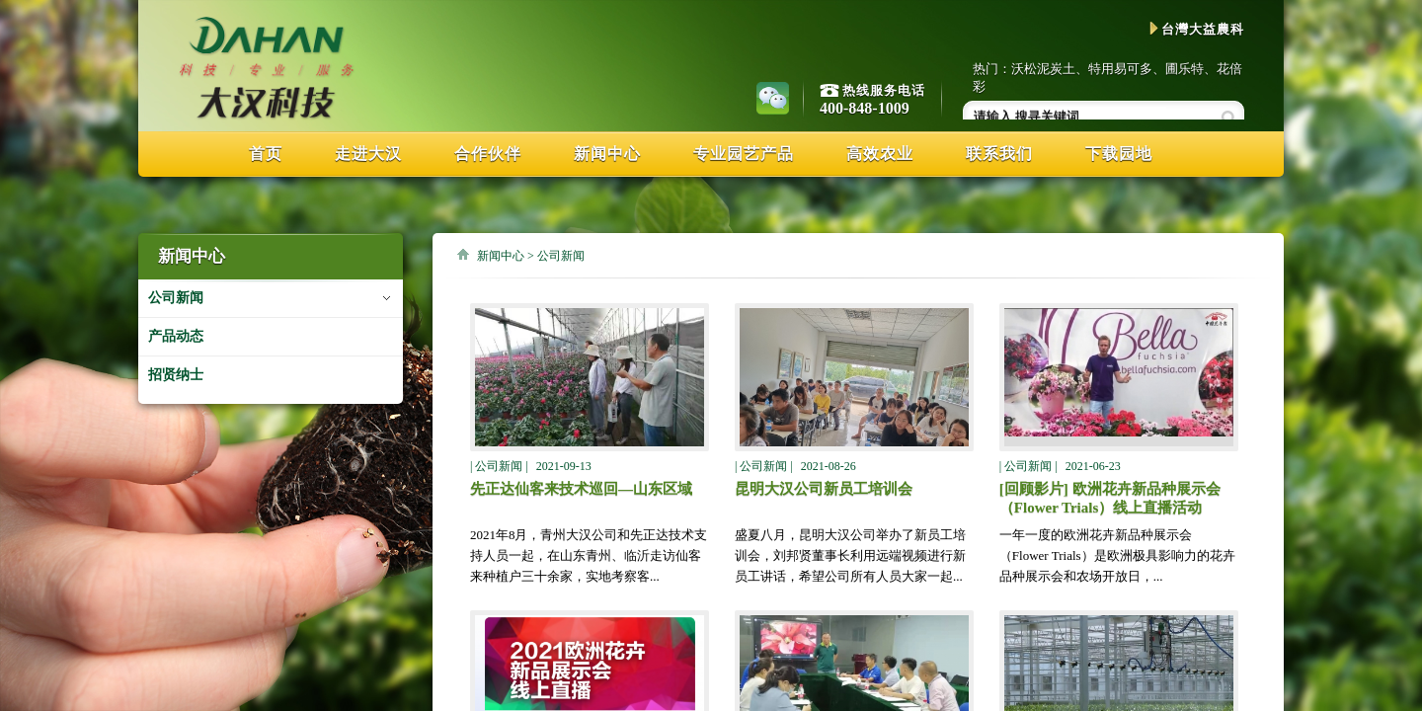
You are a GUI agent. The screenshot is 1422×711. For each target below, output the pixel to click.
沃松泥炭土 (1043, 68)
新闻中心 (607, 153)
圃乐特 (1184, 68)
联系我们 (999, 153)
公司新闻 (175, 297)
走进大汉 (368, 153)
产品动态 (175, 336)
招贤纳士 (175, 374)
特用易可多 (1120, 68)
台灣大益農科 (1196, 29)
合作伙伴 (487, 153)
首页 (265, 153)
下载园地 (1118, 153)
